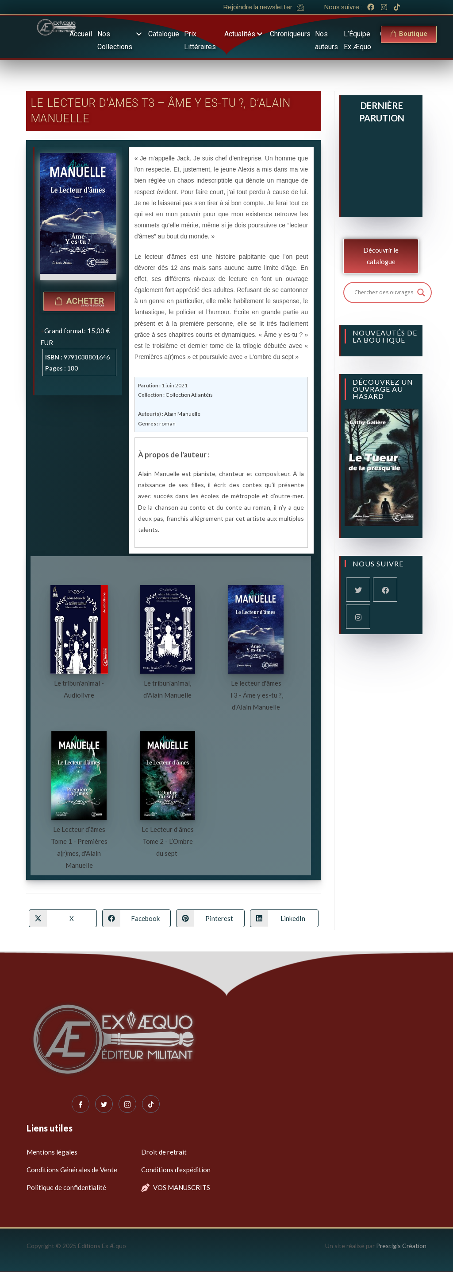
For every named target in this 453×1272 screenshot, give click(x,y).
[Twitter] (104, 1103)
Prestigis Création (401, 1245)
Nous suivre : (343, 7)
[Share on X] (63, 917)
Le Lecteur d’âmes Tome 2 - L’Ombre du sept (168, 840)
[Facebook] (385, 589)
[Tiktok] (151, 1103)
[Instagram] (358, 617)
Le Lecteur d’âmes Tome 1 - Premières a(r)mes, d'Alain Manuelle (79, 846)
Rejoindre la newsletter (257, 7)
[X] (358, 589)
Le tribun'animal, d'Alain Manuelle (167, 688)
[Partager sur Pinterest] (210, 917)
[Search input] (383, 292)
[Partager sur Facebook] (136, 917)
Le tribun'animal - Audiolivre (79, 688)
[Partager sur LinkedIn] (284, 917)
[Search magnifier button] (421, 292)
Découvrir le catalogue (381, 255)
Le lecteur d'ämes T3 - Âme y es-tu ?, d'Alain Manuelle (256, 694)
